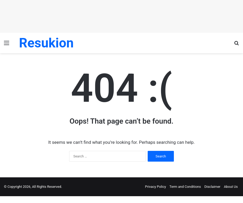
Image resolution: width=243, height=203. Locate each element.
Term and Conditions (185, 187)
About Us (231, 187)
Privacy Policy (155, 187)
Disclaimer (212, 187)
